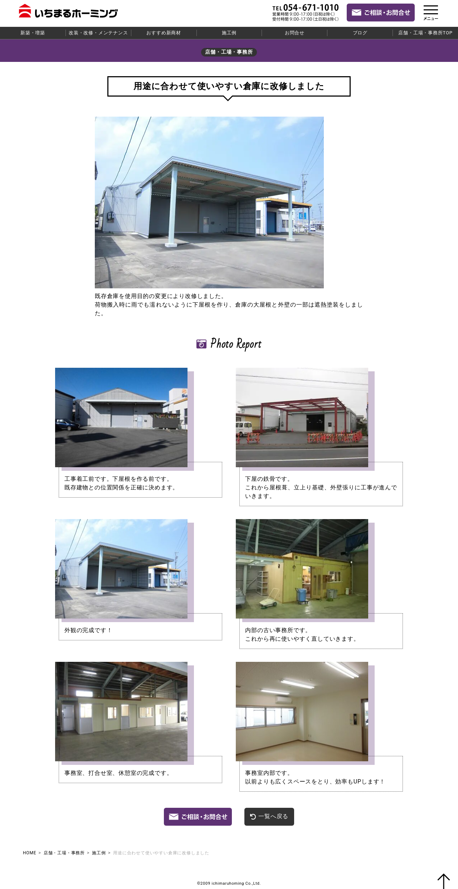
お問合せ (294, 32)
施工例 (229, 32)
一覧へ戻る (269, 816)
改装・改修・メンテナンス (98, 32)
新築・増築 (32, 32)
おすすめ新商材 (163, 32)
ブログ (360, 32)
